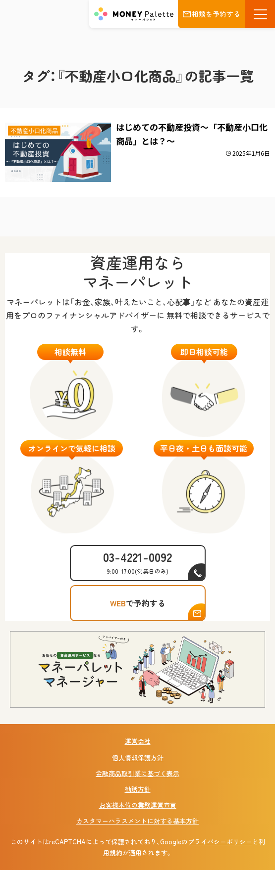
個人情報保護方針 (138, 757)
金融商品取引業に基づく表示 (137, 773)
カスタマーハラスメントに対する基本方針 (137, 820)
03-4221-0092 (137, 561)
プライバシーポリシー (220, 841)
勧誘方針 (138, 789)
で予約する (137, 603)
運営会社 (138, 741)
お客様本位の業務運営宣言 (137, 805)
